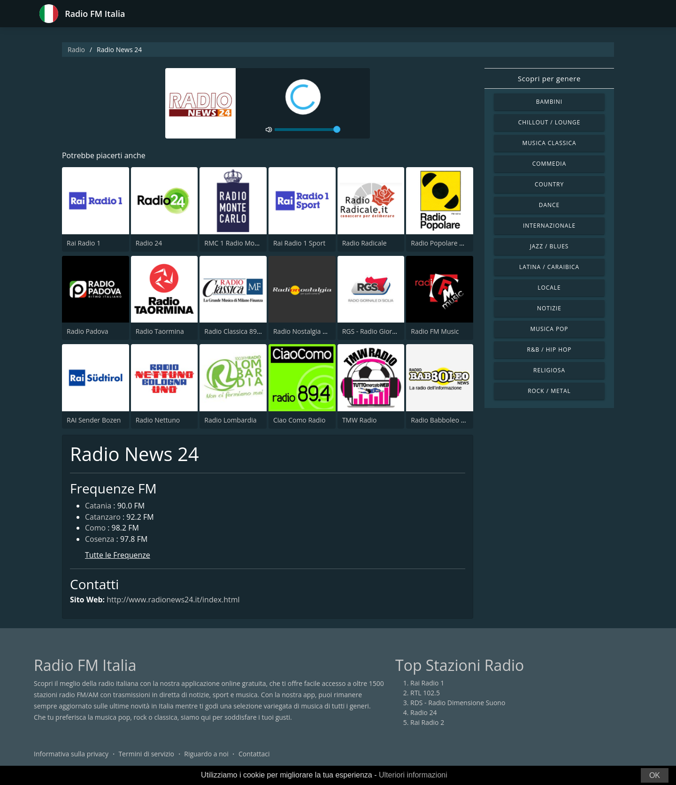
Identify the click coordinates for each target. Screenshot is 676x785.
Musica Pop (549, 329)
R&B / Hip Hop (549, 350)
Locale (549, 288)
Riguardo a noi (206, 754)
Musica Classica (549, 143)
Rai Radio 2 (427, 722)
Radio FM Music (435, 331)
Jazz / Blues (549, 246)
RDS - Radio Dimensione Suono (457, 703)
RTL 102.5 (425, 693)
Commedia (549, 164)
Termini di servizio (146, 754)
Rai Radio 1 (83, 243)
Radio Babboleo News (444, 420)
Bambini (549, 102)
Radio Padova (87, 331)
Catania (98, 506)
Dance (549, 205)
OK (654, 775)
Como (95, 528)
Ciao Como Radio (299, 420)
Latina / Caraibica (549, 267)
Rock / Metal (549, 391)
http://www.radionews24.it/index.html (173, 599)
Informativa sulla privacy (71, 754)
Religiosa (549, 370)
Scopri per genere (549, 78)
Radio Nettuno (158, 420)
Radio (76, 49)
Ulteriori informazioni (413, 775)
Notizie (549, 308)
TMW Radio (359, 420)
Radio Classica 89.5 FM (238, 331)
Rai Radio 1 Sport (299, 243)
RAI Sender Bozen (94, 420)
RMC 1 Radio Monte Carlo (243, 243)
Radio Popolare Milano (445, 243)
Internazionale (549, 226)
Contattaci (254, 754)
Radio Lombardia (230, 420)
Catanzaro (103, 517)
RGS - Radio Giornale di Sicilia (386, 331)
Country (549, 184)
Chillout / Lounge (549, 122)
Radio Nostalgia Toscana (310, 331)
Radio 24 (149, 243)
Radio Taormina (160, 331)
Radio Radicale (364, 243)
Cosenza (100, 540)
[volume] (307, 129)
